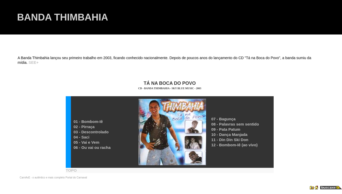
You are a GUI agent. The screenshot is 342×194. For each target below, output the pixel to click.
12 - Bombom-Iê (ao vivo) (234, 145)
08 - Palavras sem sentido (235, 124)
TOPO (71, 170)
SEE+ (34, 62)
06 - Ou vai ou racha (92, 147)
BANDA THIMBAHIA (62, 17)
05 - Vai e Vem (86, 142)
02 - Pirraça (84, 126)
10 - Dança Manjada (229, 134)
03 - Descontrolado (91, 132)
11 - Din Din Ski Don (229, 139)
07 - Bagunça (223, 119)
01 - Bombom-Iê (88, 121)
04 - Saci (81, 137)
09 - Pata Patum (225, 129)
